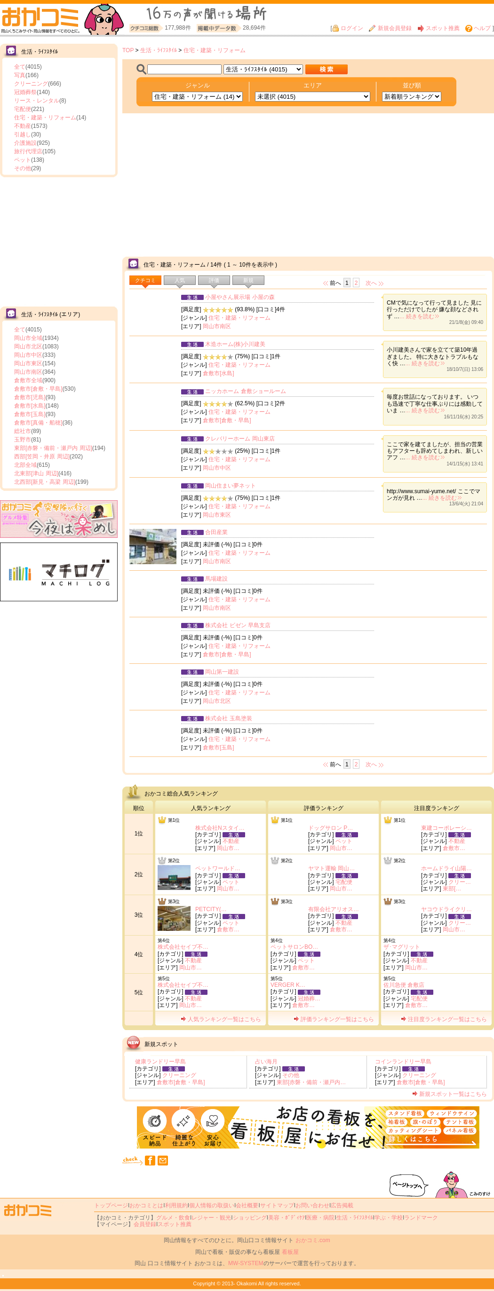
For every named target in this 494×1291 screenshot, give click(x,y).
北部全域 (25, 465)
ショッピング (250, 1217)
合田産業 (216, 532)
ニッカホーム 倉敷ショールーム (245, 391)
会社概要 (247, 1205)
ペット (22, 160)
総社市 (22, 431)
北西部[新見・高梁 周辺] (44, 482)
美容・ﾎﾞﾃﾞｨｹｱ (286, 1217)
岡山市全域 (28, 338)
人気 (180, 280)
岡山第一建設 (222, 672)
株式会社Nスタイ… (220, 828)
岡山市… (228, 848)
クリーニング (31, 83)
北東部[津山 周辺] (36, 473)
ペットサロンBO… (294, 947)
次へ (371, 283)
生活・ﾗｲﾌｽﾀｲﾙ (158, 50)
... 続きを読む (418, 316)
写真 (19, 75)
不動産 (22, 126)
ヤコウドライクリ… (446, 909)
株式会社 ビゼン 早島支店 (238, 625)
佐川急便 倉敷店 (403, 985)
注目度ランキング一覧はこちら (444, 1019)
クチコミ (145, 280)
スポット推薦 (438, 28)
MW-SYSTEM (245, 1263)
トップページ (111, 1205)
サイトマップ (277, 1205)
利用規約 (176, 1205)
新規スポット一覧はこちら (449, 1094)
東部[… (452, 888)
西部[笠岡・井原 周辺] (42, 456)
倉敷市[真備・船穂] (38, 422)
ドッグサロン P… (330, 828)
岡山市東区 (28, 363)
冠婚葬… (309, 998)
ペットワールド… (217, 868)
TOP (128, 50)
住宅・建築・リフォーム (45, 117)
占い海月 (266, 1061)
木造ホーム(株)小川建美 (235, 344)
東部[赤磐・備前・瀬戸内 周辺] (53, 448)
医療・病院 (320, 1217)
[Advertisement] (59, 240)
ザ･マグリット (401, 947)
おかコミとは (146, 1205)
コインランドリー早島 (403, 1061)
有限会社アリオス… (333, 909)
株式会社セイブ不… (183, 947)
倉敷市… (454, 848)
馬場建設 (216, 578)
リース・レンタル (36, 100)
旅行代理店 (28, 151)
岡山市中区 (28, 355)
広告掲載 (342, 1205)
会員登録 (145, 1224)
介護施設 (25, 143)
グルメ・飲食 (173, 1217)
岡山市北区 (28, 346)
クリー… (459, 882)
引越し (22, 134)
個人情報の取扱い (211, 1205)
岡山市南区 (28, 372)
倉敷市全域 (28, 380)
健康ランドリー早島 (160, 1061)
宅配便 (22, 109)
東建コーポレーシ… (446, 828)
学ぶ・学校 (388, 1217)
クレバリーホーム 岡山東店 (239, 438)
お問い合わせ (312, 1205)
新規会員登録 (390, 28)
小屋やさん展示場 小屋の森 (239, 297)
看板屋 (290, 1252)
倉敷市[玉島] (30, 414)
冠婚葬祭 (25, 92)
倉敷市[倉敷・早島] (38, 389)
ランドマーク (421, 1217)
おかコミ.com (312, 1240)
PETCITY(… (211, 909)
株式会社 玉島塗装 (228, 718)
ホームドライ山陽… (446, 868)
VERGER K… (288, 985)
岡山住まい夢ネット (230, 485)
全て (19, 66)
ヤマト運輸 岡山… (331, 868)
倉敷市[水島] (30, 405)
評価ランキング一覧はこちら (334, 1019)
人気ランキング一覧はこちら (221, 1019)
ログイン (347, 28)
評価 (214, 280)
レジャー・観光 (211, 1217)
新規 (248, 280)
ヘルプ (478, 28)
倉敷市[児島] (30, 397)
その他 (22, 168)
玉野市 (22, 439)
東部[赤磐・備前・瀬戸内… (311, 1082)
